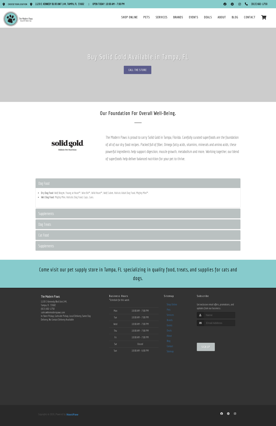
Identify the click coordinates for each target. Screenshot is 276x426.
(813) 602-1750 (48, 308)
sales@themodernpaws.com (53, 312)
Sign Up (206, 347)
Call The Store (137, 70)
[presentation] (216, 333)
